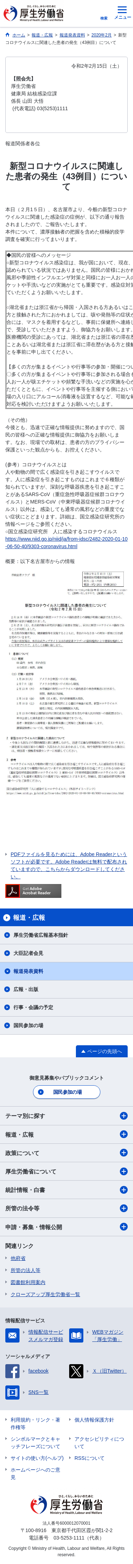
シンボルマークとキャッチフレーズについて (35, 1442)
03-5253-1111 (69, 1538)
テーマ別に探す (66, 1116)
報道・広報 (66, 1134)
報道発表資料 (28, 971)
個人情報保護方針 (94, 1420)
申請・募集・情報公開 (66, 1227)
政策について (66, 1153)
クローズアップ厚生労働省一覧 (45, 1294)
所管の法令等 (66, 1208)
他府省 (18, 1258)
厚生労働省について (66, 1171)
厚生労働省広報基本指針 (40, 935)
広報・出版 (25, 989)
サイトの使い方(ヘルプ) (37, 1458)
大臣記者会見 (28, 953)
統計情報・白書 (66, 1190)
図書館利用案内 (28, 1282)
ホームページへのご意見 (35, 1473)
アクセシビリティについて (99, 1442)
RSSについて (89, 1458)
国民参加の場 (28, 1025)
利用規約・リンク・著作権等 (35, 1423)
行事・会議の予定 (33, 1007)
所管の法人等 (25, 1270)
